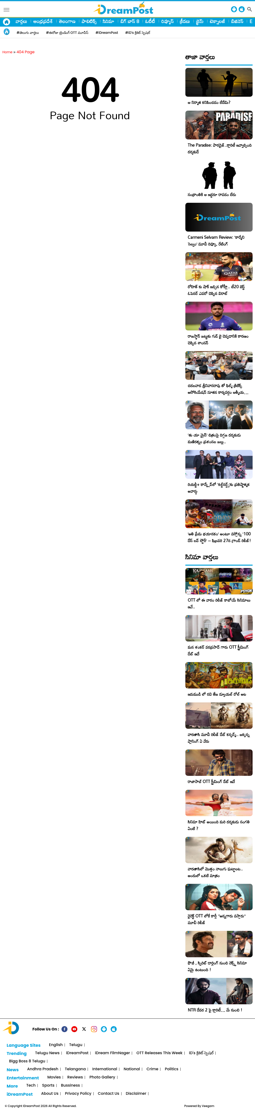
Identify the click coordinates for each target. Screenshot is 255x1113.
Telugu (75, 1045)
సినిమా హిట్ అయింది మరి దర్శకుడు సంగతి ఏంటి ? (219, 825)
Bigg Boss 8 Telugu (27, 1061)
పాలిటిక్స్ (89, 21)
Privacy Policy (78, 1093)
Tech (31, 1085)
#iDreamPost (107, 32)
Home (7, 52)
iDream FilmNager (112, 1053)
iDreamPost (77, 1053)
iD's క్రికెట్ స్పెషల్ (201, 1053)
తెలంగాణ (67, 21)
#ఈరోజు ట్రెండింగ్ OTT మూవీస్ (67, 32)
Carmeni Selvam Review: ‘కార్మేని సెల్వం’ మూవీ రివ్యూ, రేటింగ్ (216, 240)
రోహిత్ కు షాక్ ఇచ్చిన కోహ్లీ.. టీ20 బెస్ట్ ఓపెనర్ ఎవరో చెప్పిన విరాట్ (216, 290)
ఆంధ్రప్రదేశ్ (43, 21)
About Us (49, 1093)
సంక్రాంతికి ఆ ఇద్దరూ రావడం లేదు (212, 194)
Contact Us (108, 1093)
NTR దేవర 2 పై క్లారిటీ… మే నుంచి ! (215, 1010)
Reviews (75, 1077)
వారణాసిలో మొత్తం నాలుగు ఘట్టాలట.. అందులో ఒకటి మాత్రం (215, 872)
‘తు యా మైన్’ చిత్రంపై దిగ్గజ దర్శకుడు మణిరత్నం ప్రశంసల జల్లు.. (214, 438)
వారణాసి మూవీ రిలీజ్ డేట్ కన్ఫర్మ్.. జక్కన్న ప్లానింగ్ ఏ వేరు (218, 737)
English (56, 1045)
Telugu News (47, 1053)
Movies (54, 1077)
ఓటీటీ (150, 21)
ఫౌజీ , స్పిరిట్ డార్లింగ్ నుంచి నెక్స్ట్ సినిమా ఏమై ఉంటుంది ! (217, 966)
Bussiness (70, 1085)
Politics (171, 1069)
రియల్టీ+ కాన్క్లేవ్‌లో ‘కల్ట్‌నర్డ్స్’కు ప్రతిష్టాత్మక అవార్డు (219, 487)
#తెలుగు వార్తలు (28, 32)
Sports (48, 1085)
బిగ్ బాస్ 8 (130, 21)
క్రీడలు (185, 21)
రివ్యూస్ (167, 21)
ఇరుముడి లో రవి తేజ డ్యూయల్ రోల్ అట (217, 694)
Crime (152, 1069)
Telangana (75, 1069)
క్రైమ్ (200, 21)
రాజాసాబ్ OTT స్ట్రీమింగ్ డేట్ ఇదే (211, 781)
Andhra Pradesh (42, 1069)
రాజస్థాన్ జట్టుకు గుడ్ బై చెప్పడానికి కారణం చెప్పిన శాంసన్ (218, 339)
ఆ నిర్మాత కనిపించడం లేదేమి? (209, 102)
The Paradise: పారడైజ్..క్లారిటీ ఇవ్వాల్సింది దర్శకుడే (220, 148)
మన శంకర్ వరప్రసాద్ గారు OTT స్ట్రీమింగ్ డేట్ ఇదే (218, 650)
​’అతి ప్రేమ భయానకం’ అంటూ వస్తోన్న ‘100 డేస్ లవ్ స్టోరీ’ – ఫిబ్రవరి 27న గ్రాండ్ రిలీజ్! (219, 537)
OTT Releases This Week (159, 1053)
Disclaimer (136, 1093)
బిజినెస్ (237, 21)
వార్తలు (21, 21)
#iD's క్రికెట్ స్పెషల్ (137, 32)
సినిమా (108, 21)
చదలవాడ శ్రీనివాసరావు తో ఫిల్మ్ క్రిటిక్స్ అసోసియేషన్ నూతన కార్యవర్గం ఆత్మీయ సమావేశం (216, 392)
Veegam (208, 1106)
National (132, 1069)
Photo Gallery (102, 1077)
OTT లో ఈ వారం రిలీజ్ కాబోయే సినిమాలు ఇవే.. (219, 603)
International (104, 1069)
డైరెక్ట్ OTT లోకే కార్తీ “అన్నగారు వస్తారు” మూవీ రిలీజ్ (217, 919)
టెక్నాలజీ (217, 21)
